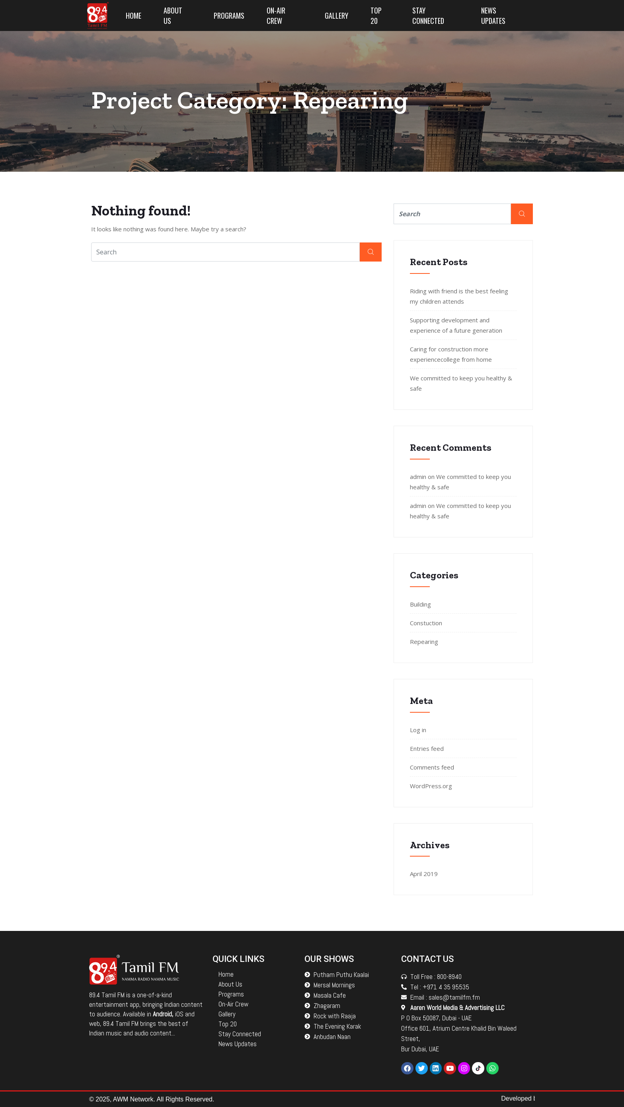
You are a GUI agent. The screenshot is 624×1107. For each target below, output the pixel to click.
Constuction (426, 623)
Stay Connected (428, 15)
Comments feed (432, 767)
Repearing (424, 642)
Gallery (336, 15)
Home (133, 15)
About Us (173, 15)
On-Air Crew (276, 15)
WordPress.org (431, 786)
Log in (418, 730)
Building (420, 604)
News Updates (493, 15)
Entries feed (427, 748)
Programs (229, 15)
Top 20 (376, 15)
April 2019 (424, 874)
